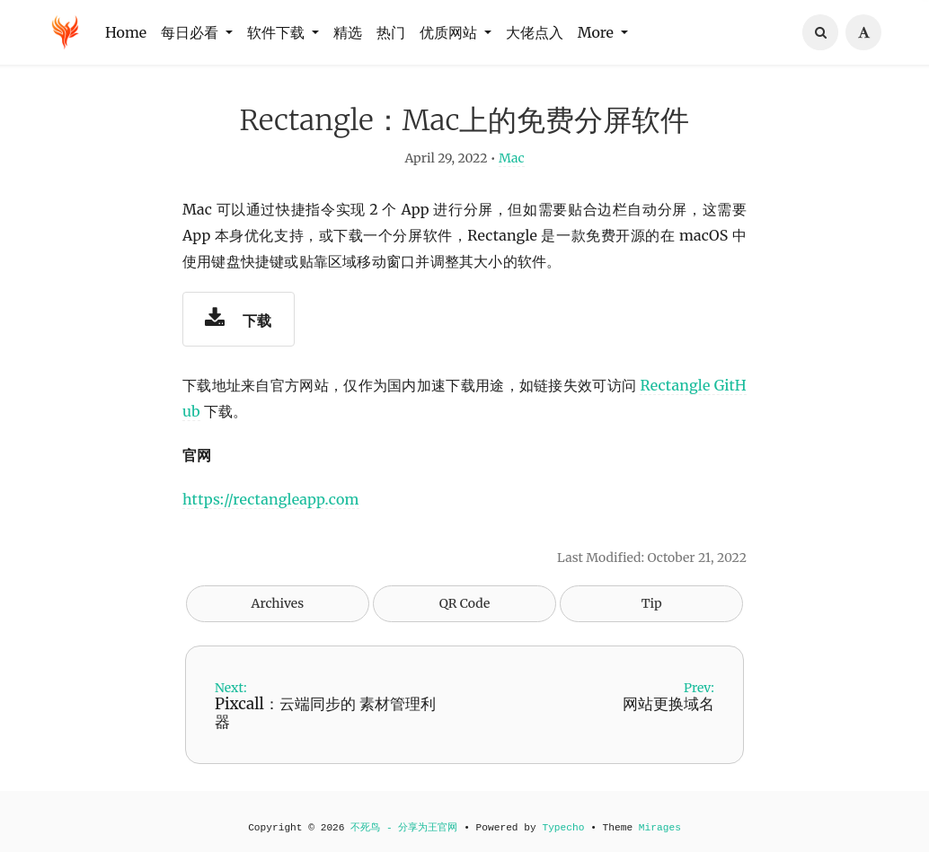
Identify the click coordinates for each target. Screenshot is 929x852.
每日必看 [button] (191, 32)
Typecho (563, 827)
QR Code (464, 611)
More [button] (597, 32)
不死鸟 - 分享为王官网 (403, 827)
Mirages (660, 827)
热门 (390, 32)
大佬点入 (534, 32)
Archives (278, 611)
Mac (511, 167)
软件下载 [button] (277, 32)
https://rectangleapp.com (270, 507)
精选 (347, 32)
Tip (651, 611)
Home (125, 32)
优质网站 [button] (450, 32)
